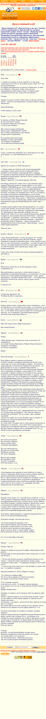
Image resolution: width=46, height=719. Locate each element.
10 (13, 62)
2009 (41, 48)
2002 (16, 48)
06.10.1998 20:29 (12, 118)
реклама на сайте (5, 652)
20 (4, 65)
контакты (13, 652)
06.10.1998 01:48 (14, 470)
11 (15, 62)
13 (4, 63)
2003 (20, 48)
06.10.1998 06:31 (14, 335)
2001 (13, 48)
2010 (2, 49)
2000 (9, 48)
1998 (2, 48)
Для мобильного (21, 4)
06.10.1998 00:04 (14, 545)
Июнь (15, 51)
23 (11, 65)
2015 (20, 49)
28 (6, 67)
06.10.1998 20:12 (11, 151)
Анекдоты (4, 1)
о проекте (20, 652)
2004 (23, 48)
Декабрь (3, 53)
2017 (27, 49)
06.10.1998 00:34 (14, 492)
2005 (27, 48)
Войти (36, 4)
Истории (14, 1)
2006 (31, 48)
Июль (20, 51)
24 (13, 65)
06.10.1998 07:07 (13, 322)
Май (11, 51)
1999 (6, 48)
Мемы (23, 1)
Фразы (32, 1)
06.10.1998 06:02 (20, 359)
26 (1, 67)
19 (1, 65)
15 (8, 63)
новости (33, 652)
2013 (13, 49)
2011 (5, 49)
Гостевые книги (31, 5)
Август (24, 51)
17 (13, 63)
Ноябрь (42, 51)
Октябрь (37, 51)
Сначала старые (31, 72)
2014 (16, 49)
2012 (9, 49)
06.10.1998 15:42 (11, 292)
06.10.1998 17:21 (20, 236)
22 (8, 65)
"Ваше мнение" (34, 41)
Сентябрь (30, 51)
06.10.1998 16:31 (13, 261)
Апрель (7, 51)
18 (15, 63)
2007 (34, 48)
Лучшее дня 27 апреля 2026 (8, 4)
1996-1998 (12, 44)
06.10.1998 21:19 (11, 77)
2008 (38, 48)
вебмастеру (27, 652)
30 (11, 67)
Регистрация (42, 4)
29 (8, 67)
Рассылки (13, 5)
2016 (23, 49)
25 (15, 65)
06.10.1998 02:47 (12, 438)
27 (4, 67)
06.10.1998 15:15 (14, 303)
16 (11, 63)
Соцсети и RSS (21, 5)
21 (6, 65)
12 (1, 63)
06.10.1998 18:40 (15, 164)
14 (6, 63)
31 (13, 67)
